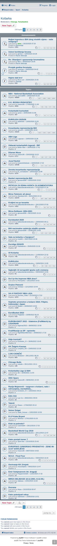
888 (46, 199)
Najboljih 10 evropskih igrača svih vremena (28, 270)
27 (45, 257)
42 (48, 224)
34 (45, 84)
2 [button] (27, 29)
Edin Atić (12, 396)
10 (54, 74)
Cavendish (21, 425)
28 (48, 257)
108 (50, 157)
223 (42, 233)
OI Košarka (13, 253)
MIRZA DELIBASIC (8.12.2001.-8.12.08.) (26, 479)
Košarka (6, 18)
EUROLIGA (13, 261)
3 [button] (30, 29)
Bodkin (20, 306)
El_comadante (23, 171)
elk (19, 373)
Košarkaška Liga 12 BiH (19, 371)
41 (45, 224)
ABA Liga (12, 137)
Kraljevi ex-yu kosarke (18, 202)
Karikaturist (22, 246)
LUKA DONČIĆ (15, 354)
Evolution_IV (22, 341)
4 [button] (33, 29)
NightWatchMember (25, 333)
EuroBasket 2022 (16, 313)
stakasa (20, 481)
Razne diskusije (21, 55)
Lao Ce (20, 398)
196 (46, 107)
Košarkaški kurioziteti (18, 111)
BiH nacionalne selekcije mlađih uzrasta (26, 228)
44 (54, 224)
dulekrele (21, 121)
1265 (48, 133)
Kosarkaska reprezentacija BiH (22, 128)
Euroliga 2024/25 (16, 244)
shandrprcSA (22, 196)
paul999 (40, 540)
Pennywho (21, 280)
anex (19, 43)
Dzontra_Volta (23, 295)
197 (50, 107)
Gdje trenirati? (15, 339)
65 (45, 174)
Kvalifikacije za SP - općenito (21, 331)
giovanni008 (22, 180)
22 (51, 141)
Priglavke (21, 315)
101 (50, 266)
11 (48, 115)
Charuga (14, 22)
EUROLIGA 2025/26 (17, 119)
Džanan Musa (14, 152)
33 (48, 358)
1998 (44, 98)
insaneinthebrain (23, 163)
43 (51, 224)
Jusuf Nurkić (14, 161)
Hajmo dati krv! (15, 78)
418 (54, 166)
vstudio (20, 364)
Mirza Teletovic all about (19, 194)
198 (54, 107)
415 (42, 166)
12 (51, 115)
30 (54, 257)
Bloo (19, 61)
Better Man (21, 147)
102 (54, 266)
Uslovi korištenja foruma (19, 52)
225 (50, 233)
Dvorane (12, 487)
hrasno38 (21, 104)
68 (54, 174)
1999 (48, 98)
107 (46, 157)
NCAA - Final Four (16, 456)
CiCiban (20, 287)
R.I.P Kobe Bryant (16, 416)
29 (51, 257)
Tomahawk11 (23, 22)
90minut (20, 418)
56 (51, 207)
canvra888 (21, 96)
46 (51, 309)
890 (54, 199)
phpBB (21, 538)
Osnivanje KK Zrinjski (18, 464)
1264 (44, 133)
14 (51, 124)
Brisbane (21, 356)
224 (46, 233)
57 (54, 207)
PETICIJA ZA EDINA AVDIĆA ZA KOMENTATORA (30, 185)
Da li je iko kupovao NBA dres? (22, 279)
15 (54, 124)
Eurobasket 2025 (16, 220)
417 (50, 166)
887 (42, 199)
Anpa (19, 489)
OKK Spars (13, 378)
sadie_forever (22, 412)
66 (48, 174)
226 (54, 233)
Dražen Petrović (15, 285)
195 (42, 107)
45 (48, 309)
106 (42, 157)
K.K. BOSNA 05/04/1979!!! (20, 102)
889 (50, 199)
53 (48, 48)
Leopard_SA (22, 348)
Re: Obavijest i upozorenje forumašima (26, 60)
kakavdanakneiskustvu (26, 187)
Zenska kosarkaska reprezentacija (24, 170)
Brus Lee (21, 80)
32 (45, 358)
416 (46, 166)
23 (54, 141)
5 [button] (37, 29)
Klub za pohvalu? (16, 424)
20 (45, 141)
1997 (39, 98)
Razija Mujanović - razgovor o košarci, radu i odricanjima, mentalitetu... (28, 388)
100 (46, 266)
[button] (40, 29)
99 (42, 266)
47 (54, 309)
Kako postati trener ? (18, 439)
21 (48, 141)
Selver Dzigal (14, 410)
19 (48, 317)
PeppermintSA (23, 474)
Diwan (20, 405)
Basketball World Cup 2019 (20, 431)
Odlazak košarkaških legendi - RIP (24, 145)
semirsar (21, 69)
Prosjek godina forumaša (20, 67)
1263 (39, 133)
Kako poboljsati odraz (18, 494)
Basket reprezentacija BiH (20, 178)
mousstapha (22, 466)
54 (51, 48)
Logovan (21, 139)
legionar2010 (22, 325)
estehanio (21, 496)
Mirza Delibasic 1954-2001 (20, 211)
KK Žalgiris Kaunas (17, 346)
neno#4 (20, 130)
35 (48, 84)
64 (45, 298)
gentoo (20, 54)
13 (54, 115)
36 (51, 84)
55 (54, 48)
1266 (53, 133)
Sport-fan (21, 441)
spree (20, 113)
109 (54, 157)
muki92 (20, 239)
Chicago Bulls (14, 362)
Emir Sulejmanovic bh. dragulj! (22, 472)
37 (54, 84)
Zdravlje (18, 81)
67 (51, 174)
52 (45, 48)
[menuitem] (4, 5)
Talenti (11, 403)
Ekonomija (19, 45)
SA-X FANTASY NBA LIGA (20, 293)
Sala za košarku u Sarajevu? (21, 237)
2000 (53, 98)
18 (45, 317)
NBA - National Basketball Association (26, 94)
